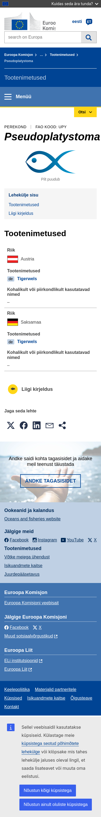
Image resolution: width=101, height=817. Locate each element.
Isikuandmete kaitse (23, 565)
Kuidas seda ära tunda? (74, 3)
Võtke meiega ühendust (27, 557)
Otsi (88, 37)
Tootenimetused (62, 55)
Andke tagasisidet (50, 481)
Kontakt (11, 706)
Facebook (16, 627)
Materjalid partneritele (55, 689)
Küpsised (13, 698)
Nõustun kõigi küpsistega (48, 790)
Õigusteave (81, 698)
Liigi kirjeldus (21, 213)
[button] (10, 425)
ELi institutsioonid (21, 660)
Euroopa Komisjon (18, 55)
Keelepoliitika (17, 689)
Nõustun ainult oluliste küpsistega (56, 804)
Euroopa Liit (15, 669)
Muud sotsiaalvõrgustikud (28, 636)
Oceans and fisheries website (32, 519)
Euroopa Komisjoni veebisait (31, 603)
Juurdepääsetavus (22, 574)
